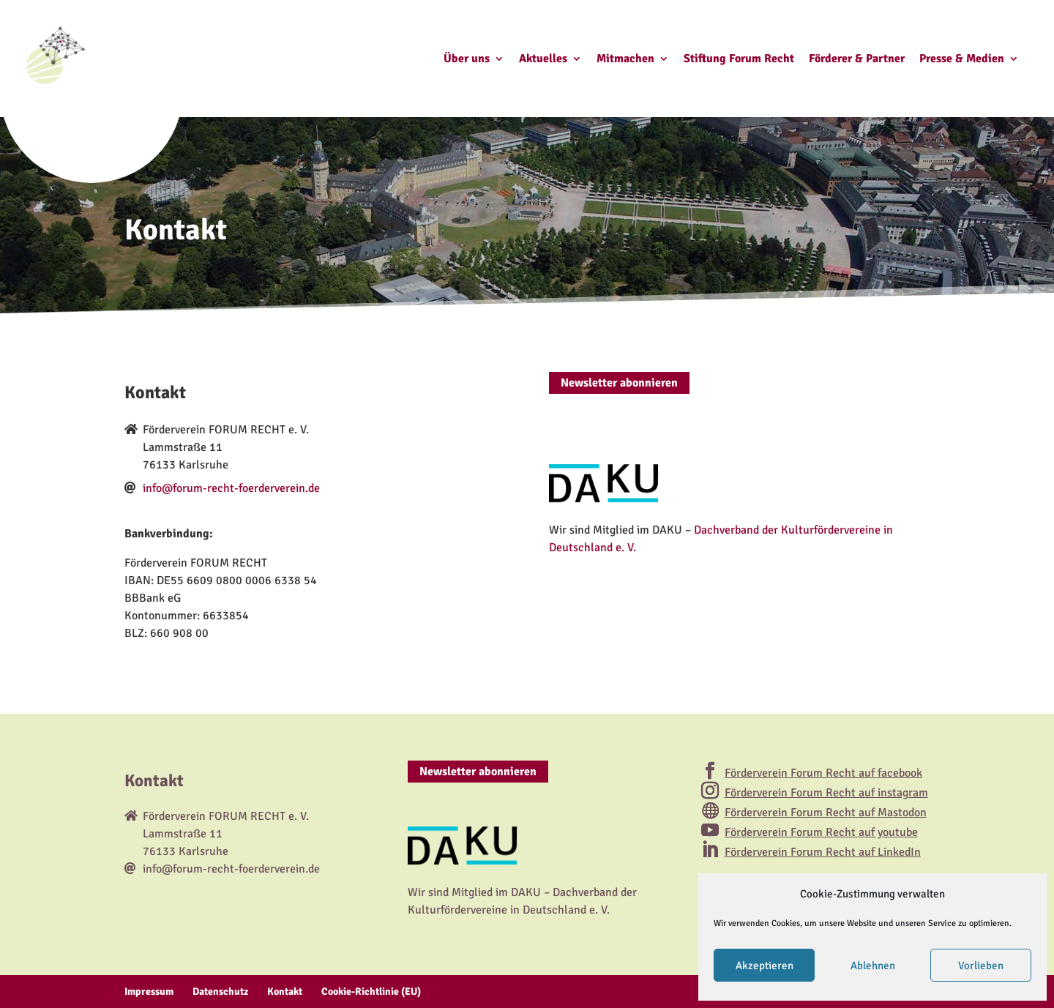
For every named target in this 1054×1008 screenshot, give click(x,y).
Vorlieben (980, 965)
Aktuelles (543, 59)
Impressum (148, 991)
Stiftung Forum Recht (739, 59)
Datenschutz (220, 991)
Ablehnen (873, 965)
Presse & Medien (961, 59)
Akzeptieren (764, 965)
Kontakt (284, 991)
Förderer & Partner (857, 59)
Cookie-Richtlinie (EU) (371, 991)
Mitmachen (625, 59)
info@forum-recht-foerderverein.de (231, 488)
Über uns (467, 59)
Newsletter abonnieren (619, 383)
